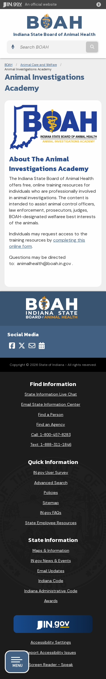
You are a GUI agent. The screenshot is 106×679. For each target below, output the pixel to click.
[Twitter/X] (21, 345)
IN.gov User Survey (50, 472)
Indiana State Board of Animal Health (54, 34)
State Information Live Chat (51, 394)
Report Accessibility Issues (51, 652)
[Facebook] (12, 345)
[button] (99, 4)
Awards (51, 600)
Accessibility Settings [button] (51, 642)
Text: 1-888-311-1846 (50, 444)
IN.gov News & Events (51, 560)
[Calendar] (42, 345)
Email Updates (50, 570)
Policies (51, 492)
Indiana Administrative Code (50, 590)
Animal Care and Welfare (38, 65)
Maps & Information (51, 550)
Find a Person (50, 414)
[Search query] (51, 47)
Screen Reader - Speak (51, 664)
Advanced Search (51, 482)
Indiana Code (50, 580)
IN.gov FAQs (50, 512)
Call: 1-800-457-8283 (51, 434)
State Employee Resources (51, 522)
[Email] (32, 345)
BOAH (8, 65)
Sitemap (51, 502)
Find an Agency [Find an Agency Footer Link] (50, 424)
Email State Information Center (50, 404)
